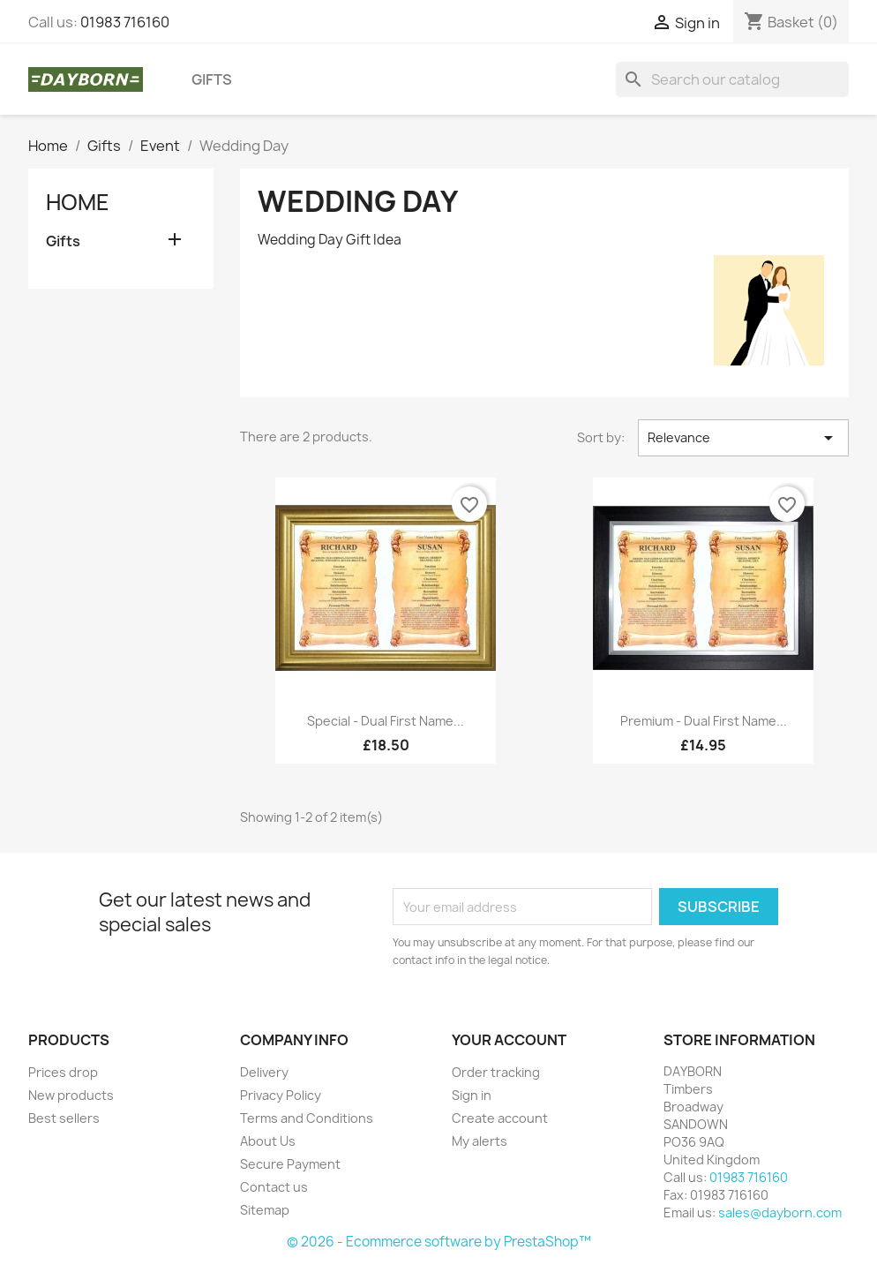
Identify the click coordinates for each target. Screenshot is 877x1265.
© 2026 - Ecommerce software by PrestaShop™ (439, 1241)
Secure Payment (290, 1164)
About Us (268, 1141)
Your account (509, 1040)
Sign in (471, 1095)
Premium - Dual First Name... (703, 720)
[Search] (732, 79)
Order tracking (496, 1072)
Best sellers (64, 1118)
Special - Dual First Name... (385, 720)
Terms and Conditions (306, 1118)
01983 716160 (124, 22)
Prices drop (63, 1072)
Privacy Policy (280, 1095)
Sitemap (264, 1209)
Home (77, 202)
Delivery (264, 1072)
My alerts (479, 1141)
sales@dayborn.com (780, 1212)
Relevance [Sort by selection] (743, 437)
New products (71, 1095)
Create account (500, 1118)
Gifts (211, 79)
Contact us (274, 1186)
